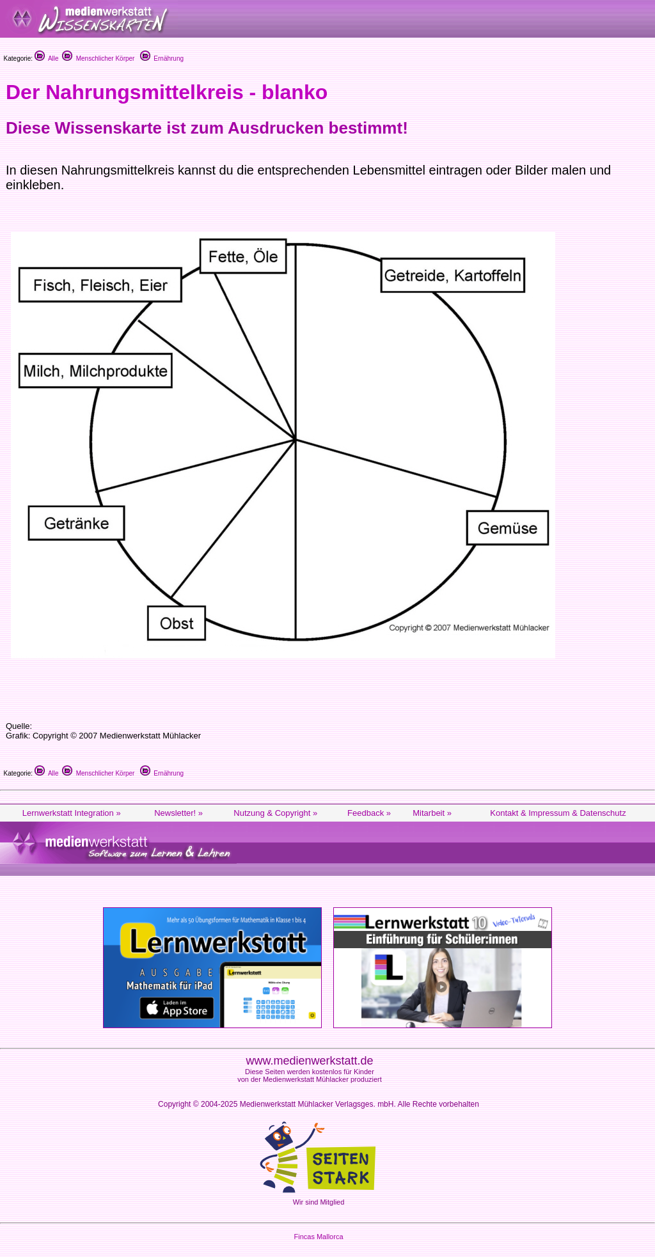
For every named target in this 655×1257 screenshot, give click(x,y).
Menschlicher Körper (98, 58)
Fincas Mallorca (318, 1236)
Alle (47, 58)
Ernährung (162, 58)
